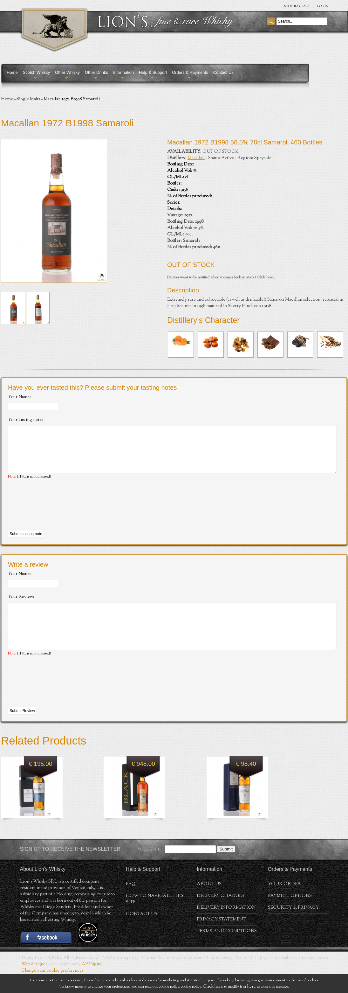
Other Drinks (96, 72)
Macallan (196, 158)
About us (209, 903)
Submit (226, 868)
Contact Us (223, 72)
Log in (322, 6)
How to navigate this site (154, 918)
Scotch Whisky (36, 72)
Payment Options (290, 915)
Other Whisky (67, 72)
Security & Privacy (293, 927)
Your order (284, 903)
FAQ (130, 903)
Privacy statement (221, 938)
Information (123, 72)
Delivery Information (226, 927)
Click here (213, 986)
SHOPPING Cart (297, 6)
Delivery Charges (220, 915)
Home (12, 72)
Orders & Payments (190, 72)
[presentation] (56, 514)
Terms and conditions (227, 950)
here (251, 986)
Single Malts (28, 99)
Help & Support (153, 72)
